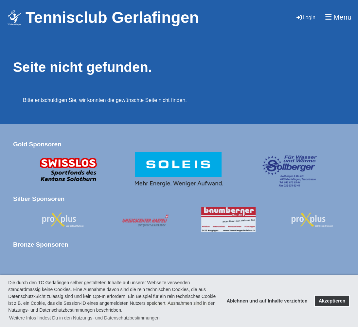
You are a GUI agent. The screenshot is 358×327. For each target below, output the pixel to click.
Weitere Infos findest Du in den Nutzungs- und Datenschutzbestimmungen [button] (84, 317)
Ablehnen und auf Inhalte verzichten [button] (266, 300)
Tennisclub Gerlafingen (112, 17)
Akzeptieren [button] (332, 300)
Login (305, 17)
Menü (338, 17)
